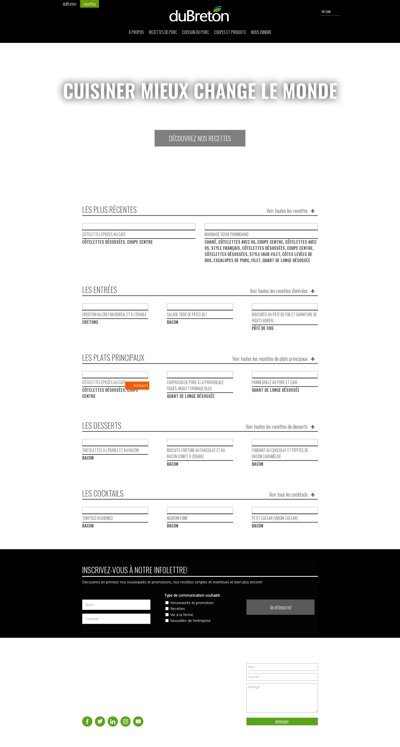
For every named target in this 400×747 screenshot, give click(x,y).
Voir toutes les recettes (287, 210)
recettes (89, 4)
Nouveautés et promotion (192, 602)
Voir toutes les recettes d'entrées (279, 291)
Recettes (177, 608)
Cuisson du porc (195, 32)
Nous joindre (261, 32)
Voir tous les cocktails (288, 494)
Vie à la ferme (181, 614)
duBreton (69, 4)
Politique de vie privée (302, 731)
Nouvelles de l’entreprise (190, 620)
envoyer (282, 721)
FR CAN (330, 11)
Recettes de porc (163, 32)
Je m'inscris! (280, 607)
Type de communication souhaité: (192, 595)
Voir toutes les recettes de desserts (277, 426)
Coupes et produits (230, 32)
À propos (136, 32)
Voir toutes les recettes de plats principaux (270, 358)
